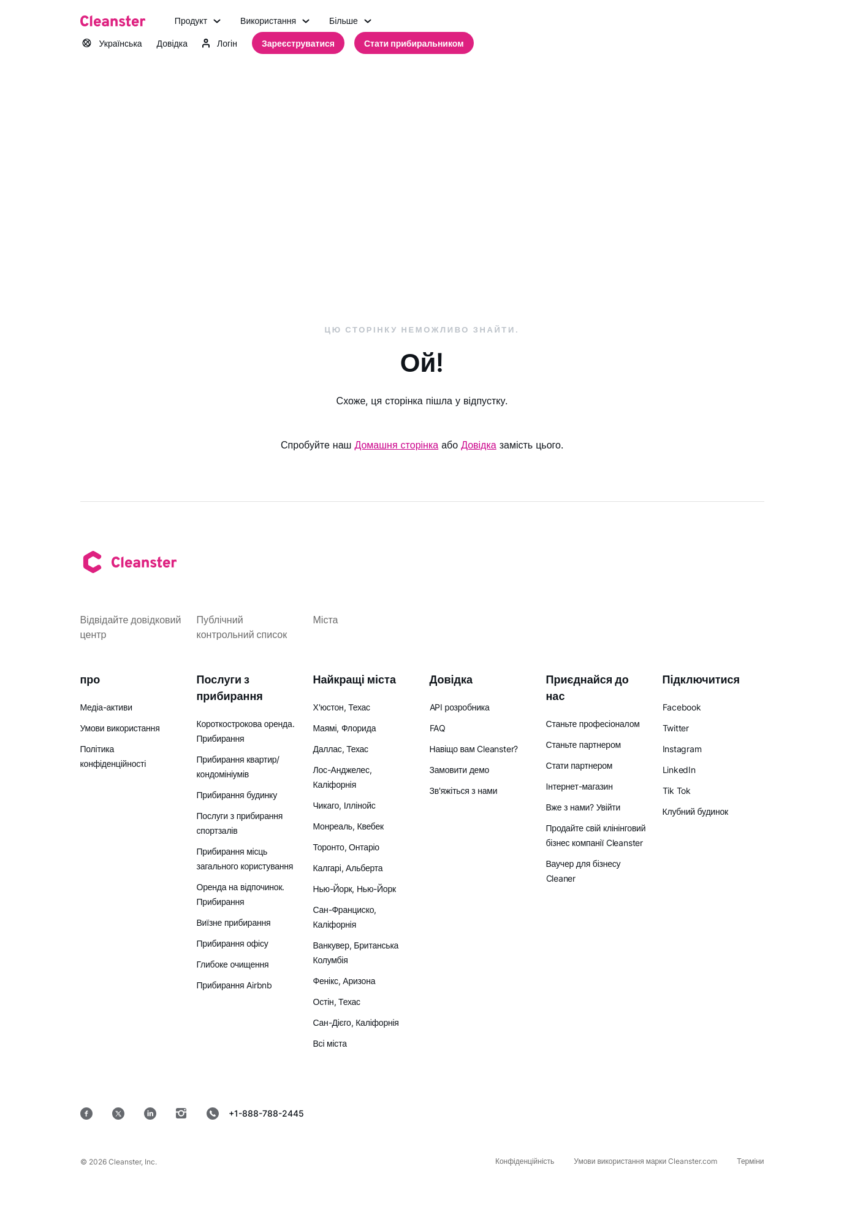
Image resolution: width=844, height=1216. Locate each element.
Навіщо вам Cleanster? (474, 749)
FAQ (438, 728)
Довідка (172, 43)
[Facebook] (86, 1113)
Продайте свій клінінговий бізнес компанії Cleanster (596, 835)
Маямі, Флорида (344, 728)
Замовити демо (460, 769)
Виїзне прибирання (234, 922)
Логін (219, 43)
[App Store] (476, 1113)
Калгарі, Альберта (348, 868)
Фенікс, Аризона (344, 980)
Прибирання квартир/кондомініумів (238, 766)
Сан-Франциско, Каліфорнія (345, 916)
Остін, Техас (336, 1001)
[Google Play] (564, 1113)
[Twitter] (118, 1113)
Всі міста (330, 1043)
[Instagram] (181, 1113)
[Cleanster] (112, 20)
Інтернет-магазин (579, 786)
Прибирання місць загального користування (245, 858)
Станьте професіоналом (593, 723)
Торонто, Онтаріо (346, 847)
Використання (275, 21)
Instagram (682, 749)
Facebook (682, 707)
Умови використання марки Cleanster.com (645, 1161)
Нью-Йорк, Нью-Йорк (354, 888)
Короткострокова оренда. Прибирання (246, 731)
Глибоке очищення (233, 964)
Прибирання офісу (232, 943)
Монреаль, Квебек (348, 826)
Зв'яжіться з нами (464, 790)
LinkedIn (679, 769)
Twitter (676, 728)
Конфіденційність (524, 1161)
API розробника (460, 707)
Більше (350, 21)
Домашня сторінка (396, 445)
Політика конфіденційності (113, 756)
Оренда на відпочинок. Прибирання (241, 894)
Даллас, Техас (340, 749)
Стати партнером (579, 765)
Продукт (198, 21)
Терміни (750, 1161)
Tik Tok (677, 790)
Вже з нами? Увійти (583, 807)
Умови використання (120, 728)
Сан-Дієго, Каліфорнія (356, 1022)
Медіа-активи (106, 707)
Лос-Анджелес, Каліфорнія (342, 777)
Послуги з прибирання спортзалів (240, 823)
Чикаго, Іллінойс (344, 805)
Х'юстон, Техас (341, 707)
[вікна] (727, 1113)
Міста (325, 620)
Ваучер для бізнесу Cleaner (583, 870)
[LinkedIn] (150, 1113)
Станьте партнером (583, 744)
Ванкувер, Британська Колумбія (356, 952)
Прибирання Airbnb (234, 985)
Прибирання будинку (237, 795)
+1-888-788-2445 (255, 1113)
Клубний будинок (695, 811)
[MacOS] (648, 1113)
